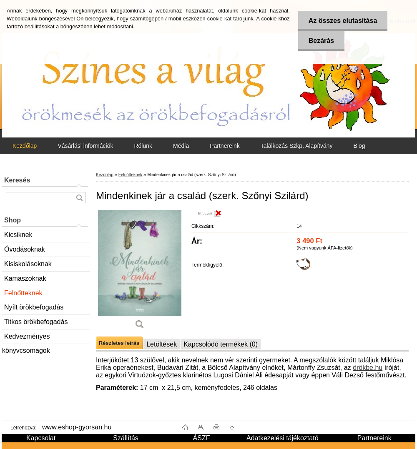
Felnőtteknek (23, 293)
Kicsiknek (18, 234)
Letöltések (161, 344)
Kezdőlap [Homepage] (25, 145)
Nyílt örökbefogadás (33, 307)
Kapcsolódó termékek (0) (220, 344)
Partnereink (225, 145)
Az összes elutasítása (343, 20)
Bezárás (321, 40)
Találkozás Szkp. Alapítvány (297, 145)
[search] (79, 197)
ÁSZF (201, 438)
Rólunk (143, 145)
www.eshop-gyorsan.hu (76, 427)
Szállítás (125, 438)
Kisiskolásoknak (28, 263)
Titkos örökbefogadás (36, 321)
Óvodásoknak (24, 249)
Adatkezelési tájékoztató (282, 438)
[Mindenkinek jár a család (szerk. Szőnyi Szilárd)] (139, 272)
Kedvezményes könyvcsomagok (26, 338)
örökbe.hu (367, 367)
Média (181, 145)
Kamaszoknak (25, 278)
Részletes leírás (119, 343)
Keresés (17, 180)
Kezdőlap (104, 174)
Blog (359, 145)
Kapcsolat (40, 438)
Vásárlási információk (85, 145)
